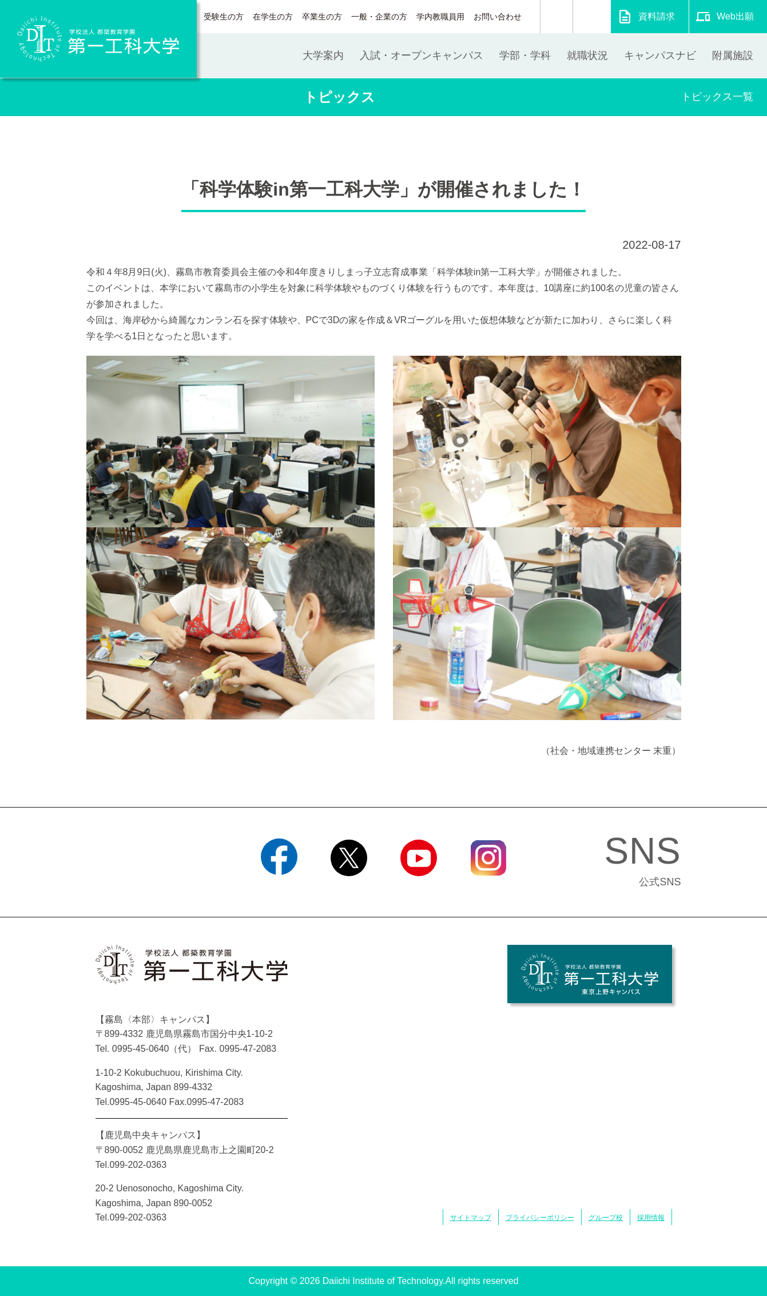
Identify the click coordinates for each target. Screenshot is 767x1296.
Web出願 (735, 16)
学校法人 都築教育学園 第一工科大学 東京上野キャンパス (589, 974)
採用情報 (651, 1218)
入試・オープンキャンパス (421, 55)
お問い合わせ (498, 16)
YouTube (418, 890)
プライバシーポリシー (540, 1218)
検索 (556, 16)
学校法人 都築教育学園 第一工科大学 (98, 39)
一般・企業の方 (379, 16)
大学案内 (323, 55)
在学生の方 (273, 16)
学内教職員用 (440, 16)
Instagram (488, 890)
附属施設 (732, 55)
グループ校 (606, 1218)
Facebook (278, 890)
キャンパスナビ (660, 55)
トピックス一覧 (717, 96)
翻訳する (591, 16)
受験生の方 (224, 16)
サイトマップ (470, 1218)
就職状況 (587, 55)
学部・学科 (525, 55)
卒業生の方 (322, 16)
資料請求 (656, 16)
